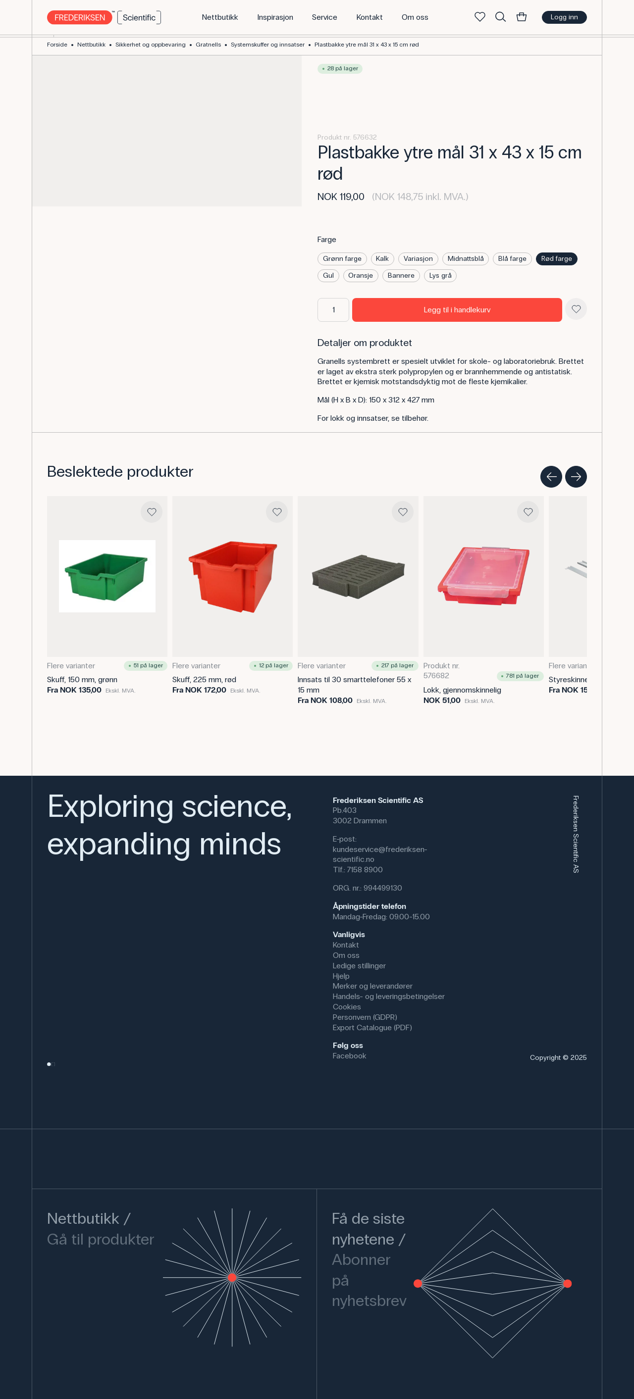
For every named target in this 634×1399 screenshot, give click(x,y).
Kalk (382, 258)
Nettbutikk (91, 44)
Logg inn (564, 17)
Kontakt (346, 944)
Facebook (350, 1055)
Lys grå (440, 275)
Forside (57, 44)
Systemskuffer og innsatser (268, 44)
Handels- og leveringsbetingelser (389, 996)
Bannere (401, 275)
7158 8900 (365, 869)
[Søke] (500, 17)
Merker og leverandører (373, 986)
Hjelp (341, 976)
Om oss (346, 955)
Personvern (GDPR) (365, 1017)
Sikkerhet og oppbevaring (150, 44)
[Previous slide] (551, 476)
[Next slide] (576, 476)
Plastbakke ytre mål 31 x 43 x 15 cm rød (367, 44)
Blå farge (512, 258)
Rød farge (556, 258)
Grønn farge (342, 258)
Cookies (347, 1006)
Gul (328, 275)
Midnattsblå (466, 258)
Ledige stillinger (359, 965)
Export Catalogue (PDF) (372, 1027)
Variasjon (418, 258)
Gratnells (208, 44)
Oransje (360, 275)
